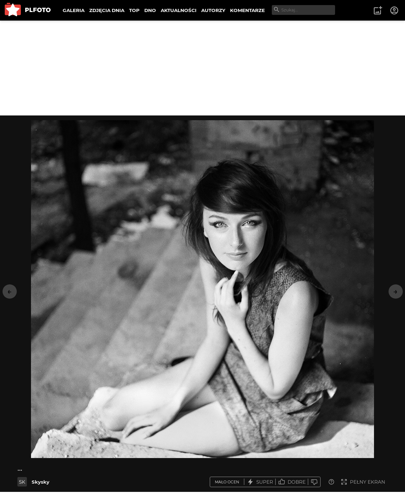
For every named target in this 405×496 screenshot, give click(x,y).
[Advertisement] (202, 68)
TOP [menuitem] (134, 10)
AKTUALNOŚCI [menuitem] (178, 10)
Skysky (40, 482)
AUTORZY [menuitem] (213, 10)
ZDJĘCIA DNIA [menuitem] (106, 10)
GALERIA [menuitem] (73, 10)
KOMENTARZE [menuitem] (247, 10)
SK (22, 482)
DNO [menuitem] (150, 10)
